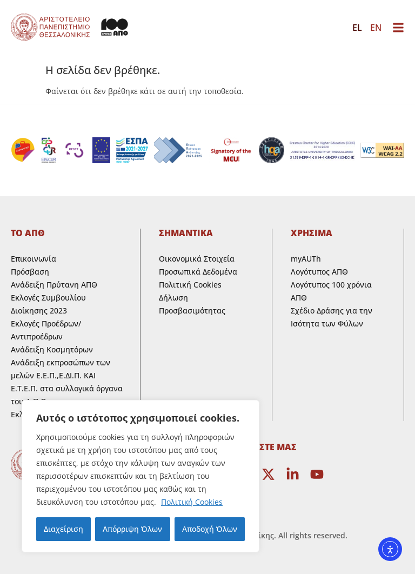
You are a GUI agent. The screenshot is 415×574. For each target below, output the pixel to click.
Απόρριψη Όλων (132, 529)
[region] (140, 476)
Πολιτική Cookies (192, 502)
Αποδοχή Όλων (209, 529)
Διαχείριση (63, 529)
